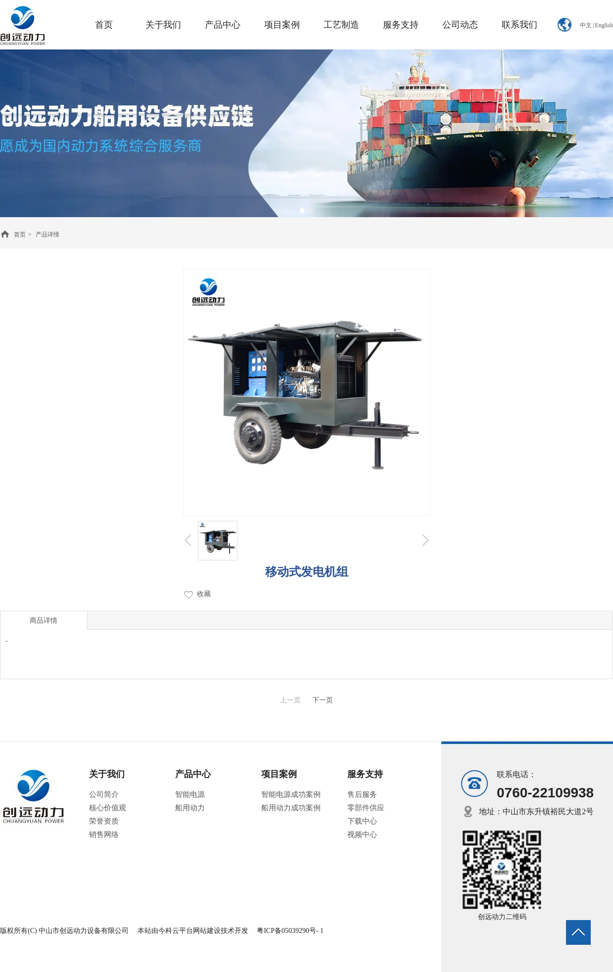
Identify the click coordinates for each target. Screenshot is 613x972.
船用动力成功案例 (291, 808)
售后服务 (362, 794)
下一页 (322, 700)
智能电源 (190, 794)
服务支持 (365, 774)
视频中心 (362, 834)
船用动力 (190, 808)
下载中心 (362, 821)
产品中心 (193, 774)
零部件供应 (365, 808)
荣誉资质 (104, 821)
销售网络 (104, 834)
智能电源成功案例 (291, 794)
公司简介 (104, 794)
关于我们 (107, 774)
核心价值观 (107, 808)
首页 (20, 234)
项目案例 (279, 774)
